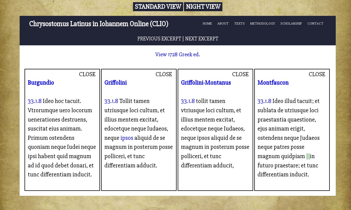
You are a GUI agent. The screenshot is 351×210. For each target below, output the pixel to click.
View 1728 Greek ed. (177, 54)
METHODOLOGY (262, 23)
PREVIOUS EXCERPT (159, 39)
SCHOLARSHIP (291, 23)
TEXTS (239, 23)
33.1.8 (35, 101)
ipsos (126, 138)
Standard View (158, 7)
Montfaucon (273, 83)
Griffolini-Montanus (206, 83)
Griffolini (115, 83)
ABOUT (223, 23)
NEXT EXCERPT (201, 39)
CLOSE (87, 74)
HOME (207, 23)
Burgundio (41, 83)
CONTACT (315, 23)
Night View (203, 7)
